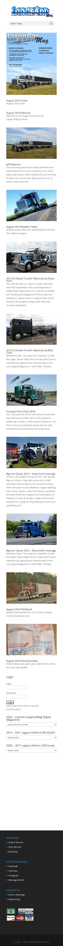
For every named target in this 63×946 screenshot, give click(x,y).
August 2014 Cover (17, 100)
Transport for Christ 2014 (20, 411)
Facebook (13, 866)
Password (11, 692)
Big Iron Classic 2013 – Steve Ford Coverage (30, 473)
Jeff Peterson (13, 164)
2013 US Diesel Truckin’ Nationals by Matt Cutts (29, 351)
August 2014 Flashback (19, 609)
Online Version (15, 842)
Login (9, 683)
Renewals (13, 851)
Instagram (13, 875)
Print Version (14, 847)
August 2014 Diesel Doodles (22, 661)
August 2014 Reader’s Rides (22, 226)
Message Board (16, 880)
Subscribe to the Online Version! (22, 705)
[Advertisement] (31, 790)
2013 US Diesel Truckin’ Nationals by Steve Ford (30, 280)
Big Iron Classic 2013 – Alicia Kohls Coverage (31, 550)
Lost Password (13, 709)
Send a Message (16, 894)
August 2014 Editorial (18, 113)
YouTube (12, 870)
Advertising (14, 899)
